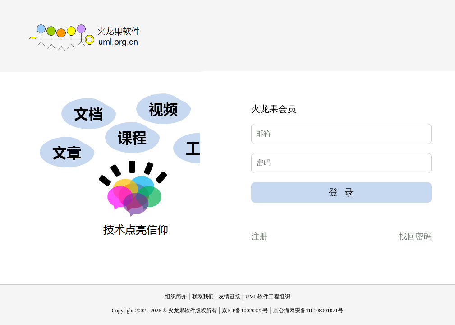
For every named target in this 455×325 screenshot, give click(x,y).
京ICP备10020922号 (245, 310)
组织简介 (176, 296)
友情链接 (229, 296)
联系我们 (203, 296)
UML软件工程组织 (267, 296)
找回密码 (415, 236)
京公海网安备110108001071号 (308, 310)
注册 (259, 236)
